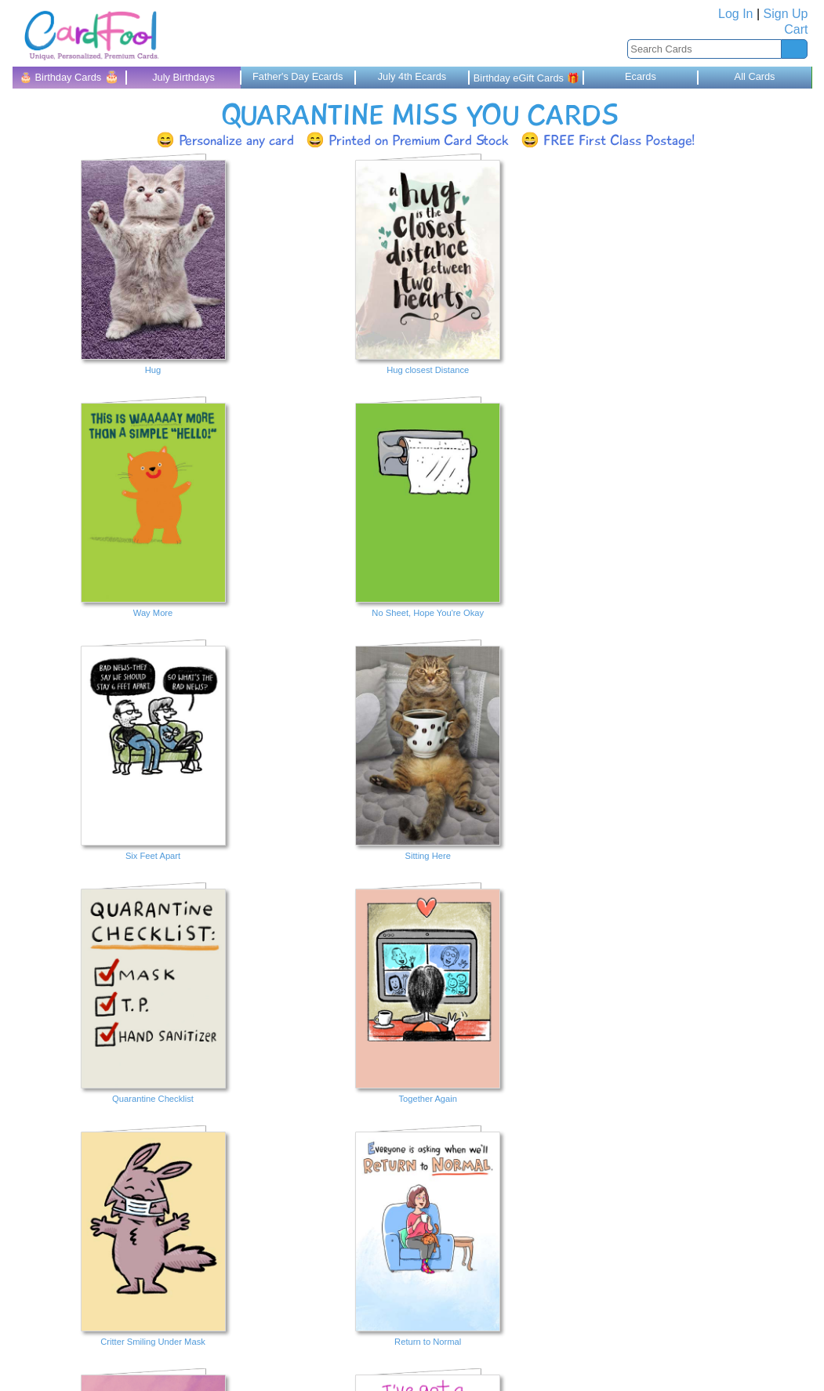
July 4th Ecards (412, 76)
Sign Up (786, 13)
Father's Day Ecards (297, 76)
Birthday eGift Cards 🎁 (526, 78)
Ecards (640, 76)
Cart (796, 29)
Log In (735, 13)
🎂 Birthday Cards (69, 76)
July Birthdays (183, 77)
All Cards (755, 76)
